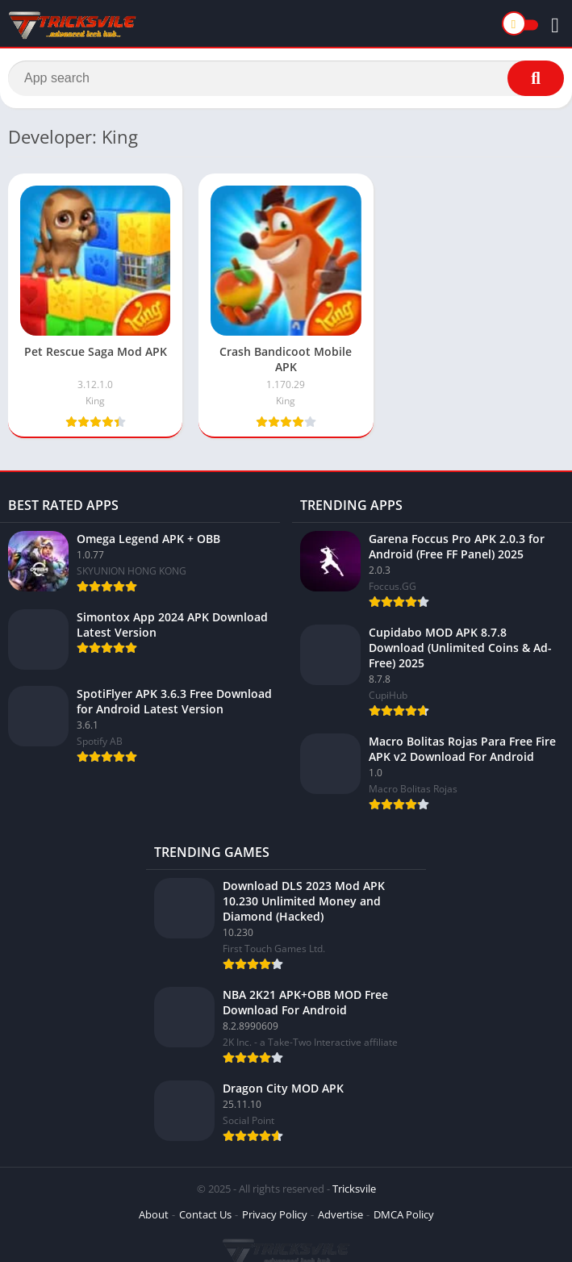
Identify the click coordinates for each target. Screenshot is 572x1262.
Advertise (340, 1214)
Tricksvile (354, 1188)
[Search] (286, 78)
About (154, 1214)
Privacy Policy (274, 1214)
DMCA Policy (404, 1214)
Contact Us (205, 1214)
